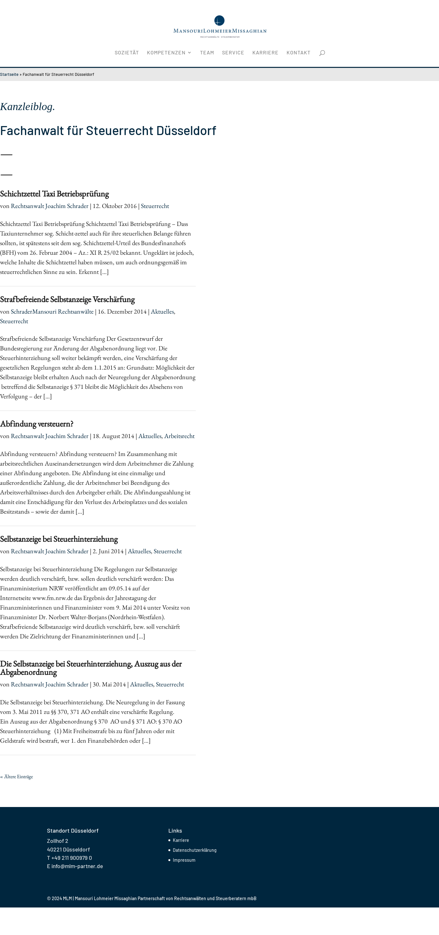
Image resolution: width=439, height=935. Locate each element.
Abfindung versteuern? (36, 423)
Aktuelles (162, 311)
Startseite (9, 74)
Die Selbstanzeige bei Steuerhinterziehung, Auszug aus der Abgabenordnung (91, 667)
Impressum (184, 860)
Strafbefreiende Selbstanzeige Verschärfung (67, 299)
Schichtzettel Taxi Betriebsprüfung (54, 193)
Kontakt (299, 52)
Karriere (265, 52)
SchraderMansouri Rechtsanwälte (52, 311)
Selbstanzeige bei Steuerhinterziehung (59, 538)
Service (233, 52)
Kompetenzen (166, 52)
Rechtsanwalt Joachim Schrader (50, 206)
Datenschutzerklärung (195, 850)
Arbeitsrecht (179, 436)
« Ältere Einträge (16, 776)
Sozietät (127, 52)
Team (207, 52)
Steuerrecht (155, 206)
